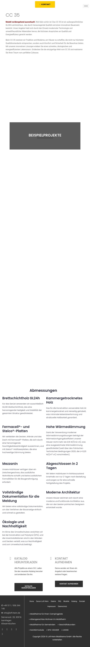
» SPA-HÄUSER (52, 630)
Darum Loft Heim (42, 601)
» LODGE (65, 630)
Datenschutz (62, 606)
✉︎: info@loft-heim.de (10, 613)
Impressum (51, 606)
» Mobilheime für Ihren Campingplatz (46, 614)
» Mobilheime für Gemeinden (42, 624)
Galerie (53, 601)
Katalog (74, 601)
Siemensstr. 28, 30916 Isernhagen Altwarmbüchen (11, 620)
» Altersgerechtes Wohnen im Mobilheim (47, 619)
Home (31, 601)
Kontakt (82, 601)
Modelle (66, 601)
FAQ (59, 601)
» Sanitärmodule (36, 630)
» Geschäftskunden (66, 624)
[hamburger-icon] (86, 6)
